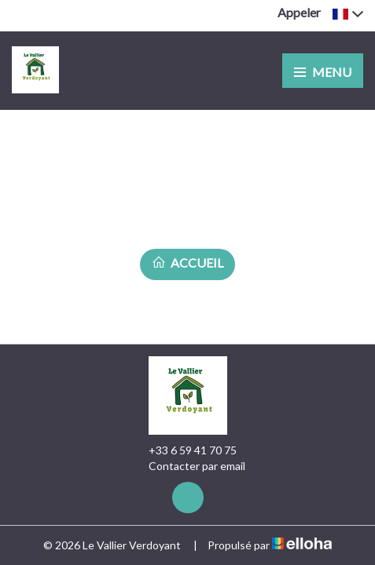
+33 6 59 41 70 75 (184, 450)
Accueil (187, 262)
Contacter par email (188, 466)
